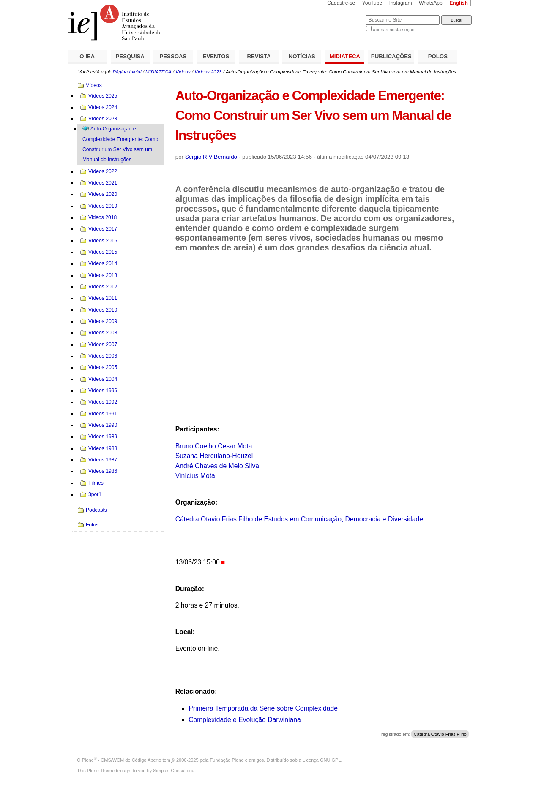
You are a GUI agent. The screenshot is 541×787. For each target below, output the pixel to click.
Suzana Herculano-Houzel (214, 455)
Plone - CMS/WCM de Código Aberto (121, 760)
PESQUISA (130, 56)
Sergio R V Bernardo (211, 157)
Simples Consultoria (173, 770)
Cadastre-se (341, 3)
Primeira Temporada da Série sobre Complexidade (263, 708)
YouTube (372, 3)
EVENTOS (216, 56)
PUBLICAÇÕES (391, 56)
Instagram (400, 3)
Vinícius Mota (195, 475)
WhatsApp (431, 3)
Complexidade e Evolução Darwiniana (245, 719)
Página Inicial (126, 71)
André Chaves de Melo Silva (217, 465)
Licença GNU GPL (322, 760)
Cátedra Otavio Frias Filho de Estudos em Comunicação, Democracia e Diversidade (299, 519)
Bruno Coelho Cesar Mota (213, 446)
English (458, 3)
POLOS (438, 56)
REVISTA (259, 56)
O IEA (87, 56)
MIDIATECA (345, 56)
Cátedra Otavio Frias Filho (440, 734)
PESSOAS (173, 56)
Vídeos (183, 71)
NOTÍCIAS (302, 56)
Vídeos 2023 (207, 71)
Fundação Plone (227, 760)
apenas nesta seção (393, 29)
